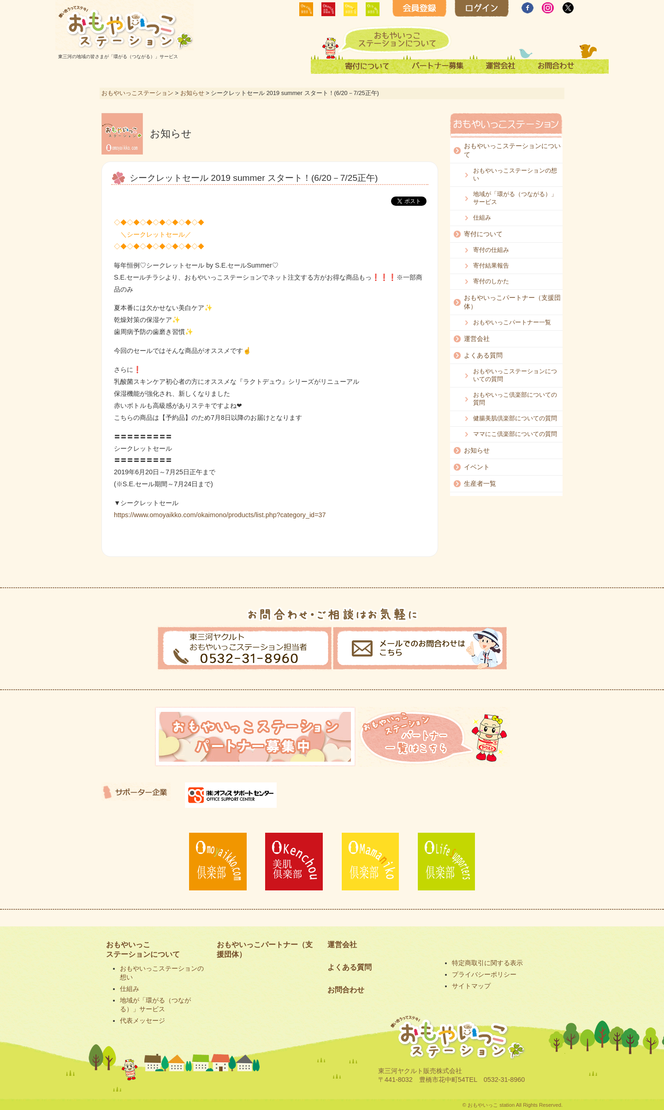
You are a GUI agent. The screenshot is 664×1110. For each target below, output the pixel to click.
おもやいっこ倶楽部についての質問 (515, 398)
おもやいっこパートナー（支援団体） (512, 302)
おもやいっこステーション (137, 93)
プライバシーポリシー (484, 974)
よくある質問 (483, 355)
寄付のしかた (491, 281)
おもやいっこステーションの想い (515, 174)
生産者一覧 (480, 483)
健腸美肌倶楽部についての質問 (515, 418)
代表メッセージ (142, 1020)
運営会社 (477, 338)
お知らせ (192, 93)
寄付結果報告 (491, 265)
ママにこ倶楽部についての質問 (515, 433)
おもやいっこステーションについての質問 (515, 375)
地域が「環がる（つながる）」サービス (515, 198)
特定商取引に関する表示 (487, 963)
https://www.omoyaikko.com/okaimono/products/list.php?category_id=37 (220, 515)
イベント (477, 467)
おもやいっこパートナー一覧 (512, 322)
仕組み (482, 217)
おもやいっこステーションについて (512, 150)
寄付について (483, 234)
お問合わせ (345, 990)
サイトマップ (471, 986)
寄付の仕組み (491, 249)
